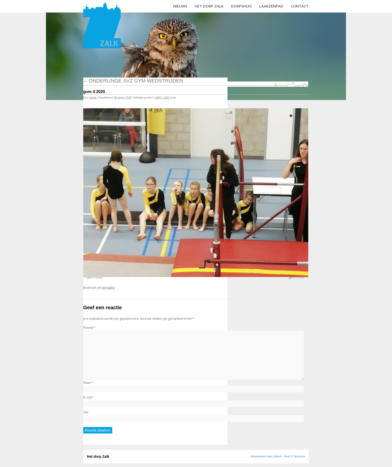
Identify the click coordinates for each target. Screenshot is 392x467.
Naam (88, 382)
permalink (108, 288)
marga (92, 97)
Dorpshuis (241, 6)
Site (85, 412)
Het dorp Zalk (209, 6)
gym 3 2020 (296, 277)
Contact (299, 6)
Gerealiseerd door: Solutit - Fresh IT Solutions (277, 456)
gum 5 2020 (95, 277)
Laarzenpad (271, 6)
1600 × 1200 (162, 97)
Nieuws (180, 6)
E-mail (88, 397)
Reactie (89, 328)
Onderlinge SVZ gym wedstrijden (133, 81)
